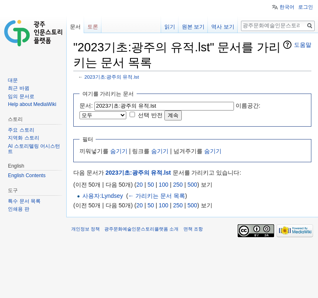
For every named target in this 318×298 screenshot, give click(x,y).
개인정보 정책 (85, 228)
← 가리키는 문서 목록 (156, 195)
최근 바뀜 (18, 88)
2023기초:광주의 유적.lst (111, 76)
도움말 (302, 44)
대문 (13, 80)
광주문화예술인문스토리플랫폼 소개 (141, 228)
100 (163, 184)
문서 (75, 27)
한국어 (286, 7)
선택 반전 (150, 115)
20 (139, 184)
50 (150, 184)
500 (192, 184)
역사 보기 (222, 27)
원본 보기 (193, 27)
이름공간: (248, 105)
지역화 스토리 (23, 138)
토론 (92, 27)
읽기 (169, 27)
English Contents (27, 175)
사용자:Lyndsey (102, 195)
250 (178, 184)
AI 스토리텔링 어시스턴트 (34, 149)
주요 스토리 (21, 130)
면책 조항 (193, 228)
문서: (86, 105)
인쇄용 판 (18, 209)
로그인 (305, 7)
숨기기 (119, 151)
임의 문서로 (21, 96)
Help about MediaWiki (32, 104)
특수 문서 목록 (24, 201)
